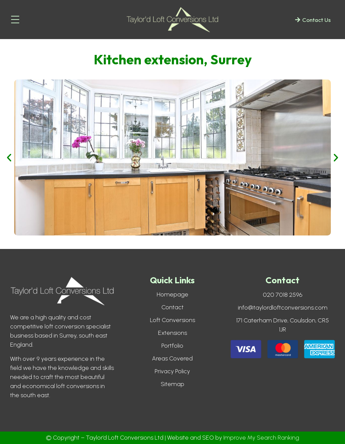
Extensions (172, 333)
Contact (172, 307)
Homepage (172, 294)
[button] (9, 158)
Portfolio (172, 345)
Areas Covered (172, 358)
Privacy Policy (172, 371)
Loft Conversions (172, 320)
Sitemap (172, 384)
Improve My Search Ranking (261, 437)
